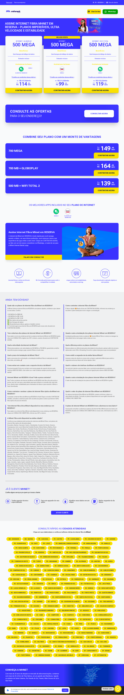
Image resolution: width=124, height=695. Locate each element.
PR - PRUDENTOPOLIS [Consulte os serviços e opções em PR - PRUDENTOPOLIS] (23, 552)
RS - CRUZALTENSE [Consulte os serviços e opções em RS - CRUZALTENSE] (68, 575)
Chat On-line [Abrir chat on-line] (91, 12)
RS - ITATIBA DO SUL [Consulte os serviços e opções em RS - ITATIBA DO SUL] (87, 583)
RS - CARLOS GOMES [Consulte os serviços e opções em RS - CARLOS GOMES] (107, 570)
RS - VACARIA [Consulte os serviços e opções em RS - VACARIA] (35, 606)
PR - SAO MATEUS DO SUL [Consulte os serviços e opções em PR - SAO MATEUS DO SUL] (100, 552)
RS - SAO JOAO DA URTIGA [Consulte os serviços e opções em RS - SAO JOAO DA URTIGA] (20, 601)
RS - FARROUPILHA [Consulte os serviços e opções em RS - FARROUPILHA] (77, 579)
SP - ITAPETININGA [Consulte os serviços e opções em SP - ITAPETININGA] (24, 655)
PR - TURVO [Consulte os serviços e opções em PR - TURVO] (37, 561)
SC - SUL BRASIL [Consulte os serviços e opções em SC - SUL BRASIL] (89, 646)
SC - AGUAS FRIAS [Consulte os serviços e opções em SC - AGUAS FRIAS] (24, 610)
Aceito (65, 690)
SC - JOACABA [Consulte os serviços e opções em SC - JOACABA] (49, 628)
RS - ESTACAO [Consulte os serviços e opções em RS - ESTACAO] (47, 579)
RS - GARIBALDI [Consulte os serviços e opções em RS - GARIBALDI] (94, 579)
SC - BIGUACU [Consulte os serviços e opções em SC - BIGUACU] (84, 610)
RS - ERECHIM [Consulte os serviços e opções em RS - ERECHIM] (14, 579)
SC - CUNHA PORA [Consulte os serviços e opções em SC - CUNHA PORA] (53, 619)
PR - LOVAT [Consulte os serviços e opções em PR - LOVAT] (46, 543)
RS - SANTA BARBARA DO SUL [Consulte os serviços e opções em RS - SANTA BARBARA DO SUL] (61, 597)
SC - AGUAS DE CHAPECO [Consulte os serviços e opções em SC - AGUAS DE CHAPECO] (105, 606)
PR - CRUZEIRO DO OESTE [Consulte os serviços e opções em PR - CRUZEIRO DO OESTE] (93, 539)
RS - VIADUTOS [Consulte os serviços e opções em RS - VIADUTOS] (69, 606)
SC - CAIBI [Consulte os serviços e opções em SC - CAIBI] (39, 615)
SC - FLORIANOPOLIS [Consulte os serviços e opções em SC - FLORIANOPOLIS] (18, 624)
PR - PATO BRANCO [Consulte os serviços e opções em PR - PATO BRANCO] (56, 548)
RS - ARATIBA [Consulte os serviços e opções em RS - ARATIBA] (95, 561)
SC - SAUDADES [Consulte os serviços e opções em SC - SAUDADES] (45, 646)
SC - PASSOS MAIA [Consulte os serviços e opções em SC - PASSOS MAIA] (44, 637)
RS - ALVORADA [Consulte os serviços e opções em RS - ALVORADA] (81, 561)
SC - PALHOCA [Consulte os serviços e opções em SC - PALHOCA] (12, 637)
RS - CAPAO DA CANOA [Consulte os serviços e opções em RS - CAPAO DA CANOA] (51, 570)
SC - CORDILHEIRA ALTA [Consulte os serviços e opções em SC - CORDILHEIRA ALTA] (103, 615)
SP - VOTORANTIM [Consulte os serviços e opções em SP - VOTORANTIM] (100, 655)
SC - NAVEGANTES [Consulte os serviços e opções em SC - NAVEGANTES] (49, 633)
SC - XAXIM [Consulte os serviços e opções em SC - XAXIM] (48, 650)
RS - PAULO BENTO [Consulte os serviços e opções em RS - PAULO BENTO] (70, 592)
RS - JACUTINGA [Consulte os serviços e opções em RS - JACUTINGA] (104, 583)
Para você (9, 2)
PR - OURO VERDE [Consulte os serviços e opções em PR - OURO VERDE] (38, 548)
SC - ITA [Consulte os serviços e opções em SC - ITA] (23, 628)
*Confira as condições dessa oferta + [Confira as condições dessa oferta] (24, 77)
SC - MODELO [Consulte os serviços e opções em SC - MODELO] (33, 633)
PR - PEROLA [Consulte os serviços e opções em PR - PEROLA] (86, 548)
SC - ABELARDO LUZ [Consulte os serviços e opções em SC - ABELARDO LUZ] (85, 606)
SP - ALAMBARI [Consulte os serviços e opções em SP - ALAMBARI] (62, 650)
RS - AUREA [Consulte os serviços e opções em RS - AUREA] (109, 561)
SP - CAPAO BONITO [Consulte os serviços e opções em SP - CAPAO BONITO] (90, 650)
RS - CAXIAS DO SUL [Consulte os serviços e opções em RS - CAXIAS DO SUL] (19, 575)
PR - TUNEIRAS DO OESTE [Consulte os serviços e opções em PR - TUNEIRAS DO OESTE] (20, 561)
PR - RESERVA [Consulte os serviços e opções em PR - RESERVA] (39, 552)
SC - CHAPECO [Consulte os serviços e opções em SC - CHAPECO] (69, 615)
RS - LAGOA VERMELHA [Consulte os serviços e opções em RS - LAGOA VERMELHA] (18, 588)
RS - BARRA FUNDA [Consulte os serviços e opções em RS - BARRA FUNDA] (43, 566)
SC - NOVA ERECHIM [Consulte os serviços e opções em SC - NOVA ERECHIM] (66, 633)
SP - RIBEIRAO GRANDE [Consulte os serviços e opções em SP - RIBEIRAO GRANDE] (43, 655)
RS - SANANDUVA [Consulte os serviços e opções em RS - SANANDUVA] (41, 597)
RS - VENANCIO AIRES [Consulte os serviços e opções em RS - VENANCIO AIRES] (51, 606)
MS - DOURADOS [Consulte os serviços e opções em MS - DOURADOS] (14, 539)
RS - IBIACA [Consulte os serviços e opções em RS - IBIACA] (52, 583)
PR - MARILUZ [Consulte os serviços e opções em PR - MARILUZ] (105, 543)
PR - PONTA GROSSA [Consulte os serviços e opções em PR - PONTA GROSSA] (101, 548)
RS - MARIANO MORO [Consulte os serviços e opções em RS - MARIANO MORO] (73, 588)
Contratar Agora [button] (106, 155)
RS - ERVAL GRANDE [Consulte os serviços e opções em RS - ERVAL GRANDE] (31, 579)
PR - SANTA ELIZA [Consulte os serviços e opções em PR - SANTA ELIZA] (55, 552)
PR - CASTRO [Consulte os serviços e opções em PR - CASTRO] (58, 539)
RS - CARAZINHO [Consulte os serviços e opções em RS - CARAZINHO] (69, 570)
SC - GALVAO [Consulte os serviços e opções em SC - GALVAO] (35, 624)
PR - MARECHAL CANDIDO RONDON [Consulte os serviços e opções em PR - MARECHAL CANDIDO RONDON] (67, 543)
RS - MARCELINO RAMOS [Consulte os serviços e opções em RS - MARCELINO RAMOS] (53, 588)
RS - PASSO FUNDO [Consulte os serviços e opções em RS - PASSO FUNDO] (53, 592)
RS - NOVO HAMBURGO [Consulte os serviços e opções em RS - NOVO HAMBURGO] (18, 592)
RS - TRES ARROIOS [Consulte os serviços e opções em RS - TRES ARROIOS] (106, 601)
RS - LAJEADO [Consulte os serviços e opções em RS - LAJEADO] (35, 588)
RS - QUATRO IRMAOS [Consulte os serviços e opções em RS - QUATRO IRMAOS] (106, 592)
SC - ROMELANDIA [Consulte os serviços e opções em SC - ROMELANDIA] (23, 642)
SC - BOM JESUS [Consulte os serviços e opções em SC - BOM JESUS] (100, 610)
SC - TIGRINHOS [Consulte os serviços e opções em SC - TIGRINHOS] (105, 646)
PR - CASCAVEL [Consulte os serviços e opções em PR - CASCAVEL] (43, 539)
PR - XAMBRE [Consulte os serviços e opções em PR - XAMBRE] (66, 561)
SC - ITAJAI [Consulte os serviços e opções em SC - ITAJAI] (35, 628)
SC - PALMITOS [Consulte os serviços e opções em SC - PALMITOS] (28, 637)
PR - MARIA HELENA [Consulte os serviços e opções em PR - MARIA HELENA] (89, 543)
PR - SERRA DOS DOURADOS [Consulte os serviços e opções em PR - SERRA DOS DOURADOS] (49, 557)
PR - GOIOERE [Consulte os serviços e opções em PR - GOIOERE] (111, 539)
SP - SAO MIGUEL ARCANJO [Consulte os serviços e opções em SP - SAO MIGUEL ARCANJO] (64, 655)
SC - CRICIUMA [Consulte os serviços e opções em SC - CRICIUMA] (37, 619)
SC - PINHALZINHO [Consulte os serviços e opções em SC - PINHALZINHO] (61, 637)
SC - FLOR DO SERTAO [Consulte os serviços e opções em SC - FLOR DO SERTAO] (103, 619)
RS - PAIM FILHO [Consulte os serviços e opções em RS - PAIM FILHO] (36, 592)
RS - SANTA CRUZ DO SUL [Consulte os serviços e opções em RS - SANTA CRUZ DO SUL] (85, 597)
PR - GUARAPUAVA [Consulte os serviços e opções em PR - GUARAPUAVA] (20, 543)
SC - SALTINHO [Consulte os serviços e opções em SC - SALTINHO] (39, 642)
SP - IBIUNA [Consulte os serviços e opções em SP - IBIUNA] (106, 650)
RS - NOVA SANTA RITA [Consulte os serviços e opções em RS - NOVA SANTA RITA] (106, 588)
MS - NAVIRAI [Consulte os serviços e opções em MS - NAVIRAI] (29, 539)
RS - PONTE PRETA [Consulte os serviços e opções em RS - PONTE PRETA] (88, 592)
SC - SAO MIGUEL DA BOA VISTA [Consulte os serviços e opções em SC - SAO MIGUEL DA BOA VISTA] (24, 646)
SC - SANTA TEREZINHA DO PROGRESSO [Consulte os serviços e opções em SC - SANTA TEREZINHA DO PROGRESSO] (62, 642)
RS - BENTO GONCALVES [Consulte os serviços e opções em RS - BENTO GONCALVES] (82, 566)
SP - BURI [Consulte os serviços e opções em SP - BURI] (76, 650)
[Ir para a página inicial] (13, 11)
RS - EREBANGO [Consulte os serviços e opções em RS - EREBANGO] (106, 575)
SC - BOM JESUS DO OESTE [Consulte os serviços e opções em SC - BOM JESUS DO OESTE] (22, 615)
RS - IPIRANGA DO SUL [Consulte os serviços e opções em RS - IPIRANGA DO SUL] (68, 583)
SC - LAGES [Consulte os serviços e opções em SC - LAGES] (75, 628)
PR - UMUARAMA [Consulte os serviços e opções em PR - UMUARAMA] (51, 561)
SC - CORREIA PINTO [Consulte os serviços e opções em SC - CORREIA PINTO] (20, 619)
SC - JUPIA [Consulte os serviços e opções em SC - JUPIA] (62, 628)
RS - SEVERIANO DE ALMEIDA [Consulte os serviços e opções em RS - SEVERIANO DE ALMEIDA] (70, 601)
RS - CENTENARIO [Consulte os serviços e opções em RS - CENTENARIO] (36, 575)
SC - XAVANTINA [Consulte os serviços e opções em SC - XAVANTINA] (34, 650)
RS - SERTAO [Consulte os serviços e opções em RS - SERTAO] (52, 601)
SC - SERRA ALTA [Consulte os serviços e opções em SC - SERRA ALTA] (73, 646)
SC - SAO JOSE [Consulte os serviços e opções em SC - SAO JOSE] (102, 642)
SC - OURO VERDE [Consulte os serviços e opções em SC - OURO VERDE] (103, 633)
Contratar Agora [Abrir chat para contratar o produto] (23, 90)
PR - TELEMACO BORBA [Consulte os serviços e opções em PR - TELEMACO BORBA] (86, 557)
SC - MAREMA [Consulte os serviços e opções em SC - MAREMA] (19, 633)
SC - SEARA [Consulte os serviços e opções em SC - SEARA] (58, 646)
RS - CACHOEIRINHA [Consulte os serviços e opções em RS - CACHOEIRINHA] (101, 566)
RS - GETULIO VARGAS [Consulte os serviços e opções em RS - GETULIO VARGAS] (21, 583)
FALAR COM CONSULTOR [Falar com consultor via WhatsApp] (34, 257)
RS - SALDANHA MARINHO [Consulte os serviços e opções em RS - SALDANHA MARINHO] (22, 597)
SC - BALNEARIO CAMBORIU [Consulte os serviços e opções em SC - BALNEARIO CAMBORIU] (45, 610)
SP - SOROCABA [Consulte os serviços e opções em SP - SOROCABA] (84, 655)
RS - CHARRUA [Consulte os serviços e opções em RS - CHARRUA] (52, 575)
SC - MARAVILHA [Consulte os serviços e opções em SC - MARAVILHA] (109, 628)
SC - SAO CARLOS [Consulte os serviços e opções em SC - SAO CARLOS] (86, 642)
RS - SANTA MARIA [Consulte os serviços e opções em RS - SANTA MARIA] (104, 597)
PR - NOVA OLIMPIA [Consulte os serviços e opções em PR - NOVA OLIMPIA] (22, 548)
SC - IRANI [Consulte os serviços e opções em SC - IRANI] (12, 628)
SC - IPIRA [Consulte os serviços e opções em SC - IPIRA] (79, 624)
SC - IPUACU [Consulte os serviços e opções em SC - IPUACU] (92, 624)
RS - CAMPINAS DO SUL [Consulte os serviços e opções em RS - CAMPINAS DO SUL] (17, 570)
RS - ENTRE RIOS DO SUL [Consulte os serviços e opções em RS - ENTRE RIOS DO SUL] (88, 575)
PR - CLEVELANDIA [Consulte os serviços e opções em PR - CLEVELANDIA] (73, 539)
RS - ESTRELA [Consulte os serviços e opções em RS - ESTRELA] (61, 579)
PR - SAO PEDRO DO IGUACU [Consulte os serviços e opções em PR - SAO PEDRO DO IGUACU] (26, 557)
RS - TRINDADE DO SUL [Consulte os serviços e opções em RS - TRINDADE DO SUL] (18, 606)
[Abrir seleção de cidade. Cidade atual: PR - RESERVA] (98, 2)
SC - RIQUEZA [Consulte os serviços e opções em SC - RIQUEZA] (111, 637)
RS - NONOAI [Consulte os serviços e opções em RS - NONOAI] (89, 588)
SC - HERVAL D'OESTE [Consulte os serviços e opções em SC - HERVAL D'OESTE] (51, 624)
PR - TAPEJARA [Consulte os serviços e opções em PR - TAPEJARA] (68, 557)
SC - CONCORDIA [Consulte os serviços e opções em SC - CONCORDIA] (84, 615)
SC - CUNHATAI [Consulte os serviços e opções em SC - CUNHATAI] (69, 619)
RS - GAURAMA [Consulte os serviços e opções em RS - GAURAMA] (109, 579)
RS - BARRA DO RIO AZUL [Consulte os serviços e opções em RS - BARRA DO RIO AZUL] (24, 566)
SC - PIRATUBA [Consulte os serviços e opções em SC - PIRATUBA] (77, 637)
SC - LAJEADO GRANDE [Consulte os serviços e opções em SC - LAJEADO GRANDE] (91, 628)
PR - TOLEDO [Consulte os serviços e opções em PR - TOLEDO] (103, 557)
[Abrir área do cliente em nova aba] (112, 2)
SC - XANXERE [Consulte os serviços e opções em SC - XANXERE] (18, 650)
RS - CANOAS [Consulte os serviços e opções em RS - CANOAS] (35, 570)
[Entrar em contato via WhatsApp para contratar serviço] (109, 11)
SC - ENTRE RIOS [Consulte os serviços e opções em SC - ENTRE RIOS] (85, 619)
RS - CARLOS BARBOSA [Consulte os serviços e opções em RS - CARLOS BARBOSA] (87, 570)
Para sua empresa (19, 2)
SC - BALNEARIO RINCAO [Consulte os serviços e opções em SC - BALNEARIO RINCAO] (67, 610)
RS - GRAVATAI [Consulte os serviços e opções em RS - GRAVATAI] (38, 583)
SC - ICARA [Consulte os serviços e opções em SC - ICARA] (67, 624)
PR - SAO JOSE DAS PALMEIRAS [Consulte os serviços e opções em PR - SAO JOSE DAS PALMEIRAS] (76, 552)
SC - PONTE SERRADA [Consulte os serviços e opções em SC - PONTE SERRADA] (95, 637)
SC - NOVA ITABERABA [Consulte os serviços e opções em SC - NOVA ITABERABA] (85, 633)
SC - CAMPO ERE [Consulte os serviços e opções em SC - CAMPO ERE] (53, 615)
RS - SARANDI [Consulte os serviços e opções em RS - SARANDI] (38, 601)
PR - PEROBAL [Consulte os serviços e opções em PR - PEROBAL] (72, 548)
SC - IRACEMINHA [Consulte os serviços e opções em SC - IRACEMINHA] (106, 624)
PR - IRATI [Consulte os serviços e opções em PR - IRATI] (34, 543)
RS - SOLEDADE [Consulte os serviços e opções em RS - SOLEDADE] (90, 601)
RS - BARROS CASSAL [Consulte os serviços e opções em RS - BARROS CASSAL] (61, 566)
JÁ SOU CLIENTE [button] (62, 513)
